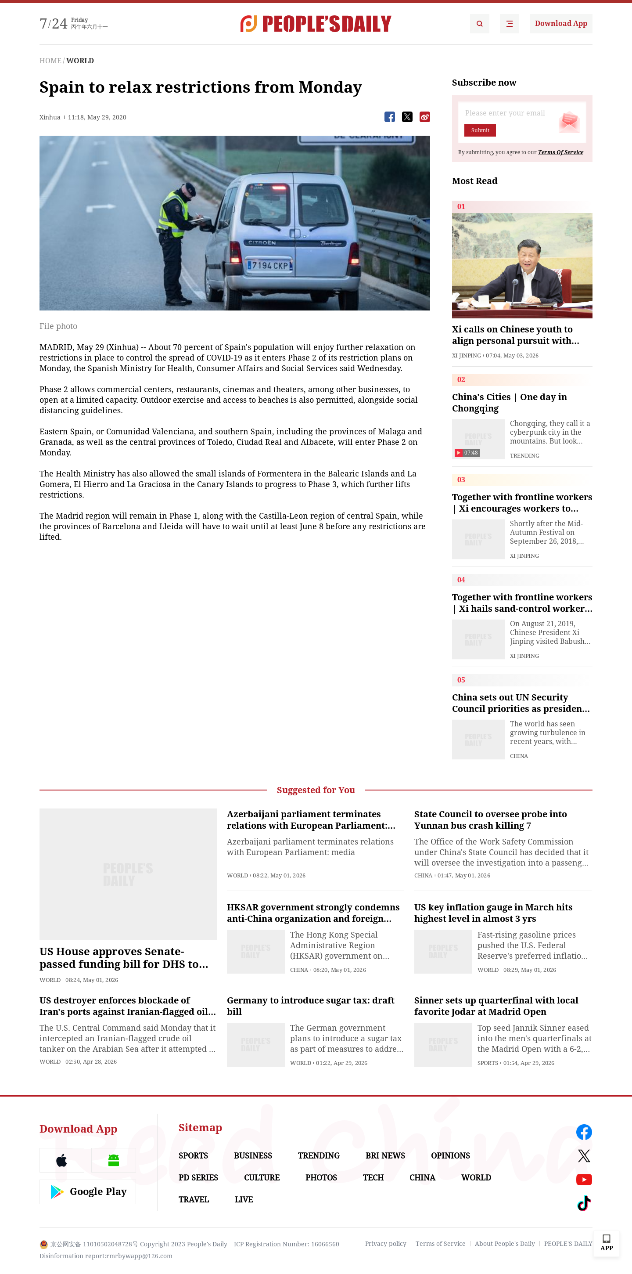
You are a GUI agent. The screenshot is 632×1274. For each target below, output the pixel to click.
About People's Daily (505, 1243)
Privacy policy (385, 1243)
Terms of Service (441, 1243)
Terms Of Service (560, 152)
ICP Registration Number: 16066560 (286, 1244)
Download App (561, 23)
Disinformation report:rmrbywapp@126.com (106, 1256)
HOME (50, 61)
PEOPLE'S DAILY (568, 1243)
